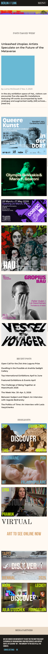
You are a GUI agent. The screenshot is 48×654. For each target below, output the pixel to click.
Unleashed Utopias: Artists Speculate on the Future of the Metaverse (22, 47)
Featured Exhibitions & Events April (18, 380)
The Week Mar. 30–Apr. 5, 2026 (16, 392)
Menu (42, 3)
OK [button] (17, 649)
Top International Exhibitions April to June (21, 375)
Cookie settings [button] (9, 649)
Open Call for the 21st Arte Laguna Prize (20, 363)
